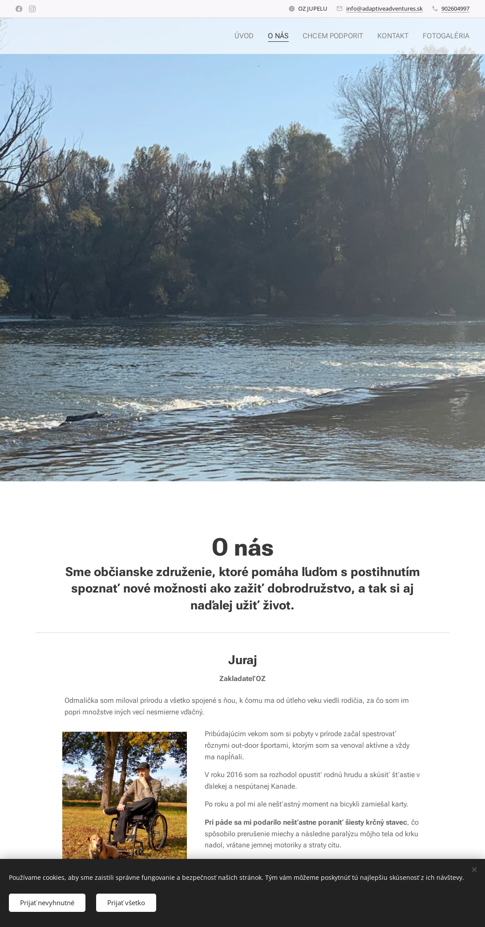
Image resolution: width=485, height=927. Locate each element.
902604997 (455, 8)
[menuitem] (255, 36)
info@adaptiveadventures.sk (384, 8)
